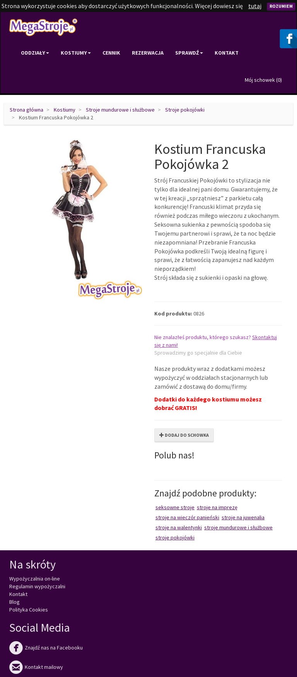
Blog (14, 601)
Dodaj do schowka (184, 435)
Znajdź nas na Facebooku (46, 647)
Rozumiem (281, 6)
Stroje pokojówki (185, 109)
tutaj (254, 6)
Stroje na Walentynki (178, 527)
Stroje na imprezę (217, 507)
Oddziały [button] (35, 52)
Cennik (111, 52)
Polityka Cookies (28, 609)
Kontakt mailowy (36, 667)
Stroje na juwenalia (243, 517)
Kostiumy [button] (76, 52)
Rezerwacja (148, 52)
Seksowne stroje (175, 507)
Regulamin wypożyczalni (37, 586)
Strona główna (26, 109)
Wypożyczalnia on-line (34, 578)
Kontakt (227, 52)
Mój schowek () (263, 79)
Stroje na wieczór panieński (187, 517)
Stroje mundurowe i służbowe (120, 109)
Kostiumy (64, 109)
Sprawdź (189, 52)
